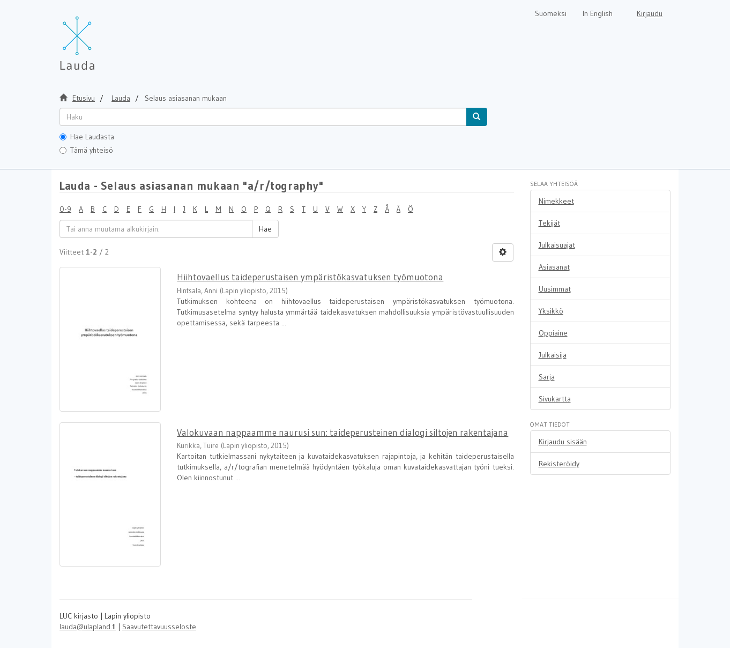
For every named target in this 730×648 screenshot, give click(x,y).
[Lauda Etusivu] (99, 37)
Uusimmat (555, 289)
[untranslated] (262, 117)
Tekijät (549, 223)
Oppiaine (553, 333)
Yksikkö (551, 311)
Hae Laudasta (86, 136)
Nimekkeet (556, 201)
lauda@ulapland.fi (87, 626)
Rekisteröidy (559, 463)
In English (598, 13)
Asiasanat (554, 267)
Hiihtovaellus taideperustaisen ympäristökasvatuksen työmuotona (310, 276)
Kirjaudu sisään (563, 441)
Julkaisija (553, 355)
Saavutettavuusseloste (159, 626)
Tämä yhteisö (86, 150)
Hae (265, 229)
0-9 (65, 209)
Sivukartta (555, 399)
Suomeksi (551, 13)
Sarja (547, 377)
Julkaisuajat (557, 245)
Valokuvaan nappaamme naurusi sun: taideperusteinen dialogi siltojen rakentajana (342, 432)
